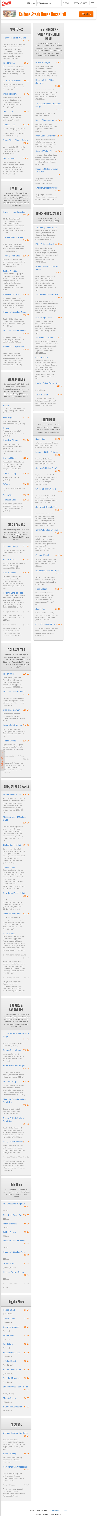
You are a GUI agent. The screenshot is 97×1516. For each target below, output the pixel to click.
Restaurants (80, 3)
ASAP (67, 3)
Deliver (32, 3)
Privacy (64, 1510)
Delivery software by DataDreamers (48, 1514)
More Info (86, 14)
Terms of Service (53, 1510)
